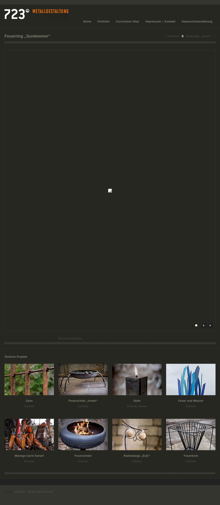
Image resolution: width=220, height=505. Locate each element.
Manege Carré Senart (29, 455)
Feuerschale (83, 455)
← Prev (204, 325)
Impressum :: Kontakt (160, 21)
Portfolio (104, 21)
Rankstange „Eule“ (137, 455)
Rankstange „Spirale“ (198, 36)
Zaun (29, 400)
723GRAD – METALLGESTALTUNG (33, 491)
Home (87, 21)
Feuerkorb (173, 36)
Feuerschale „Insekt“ (83, 400)
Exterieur (29, 406)
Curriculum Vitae (127, 21)
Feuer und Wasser (190, 400)
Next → (210, 325)
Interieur (142, 406)
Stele (136, 400)
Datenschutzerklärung (197, 21)
